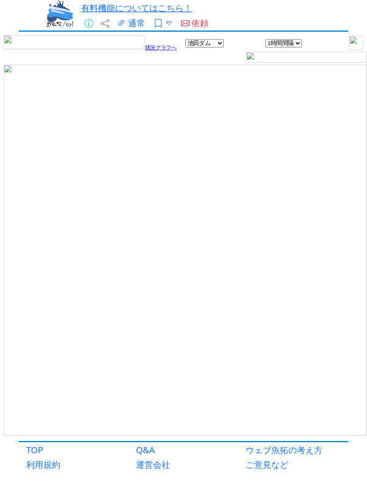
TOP (34, 450)
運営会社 (153, 464)
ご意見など (267, 464)
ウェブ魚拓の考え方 (284, 450)
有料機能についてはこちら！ (136, 7)
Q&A (145, 450)
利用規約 (43, 464)
